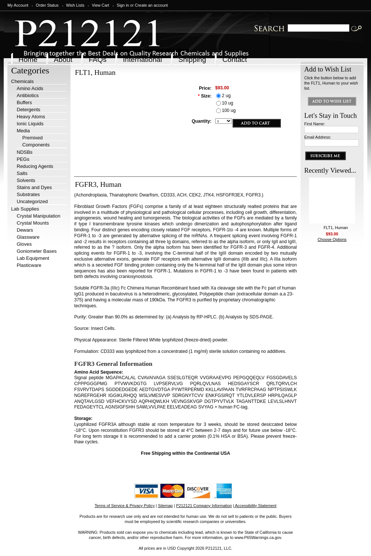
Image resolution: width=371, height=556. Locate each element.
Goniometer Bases (37, 251)
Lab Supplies (25, 209)
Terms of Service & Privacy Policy (125, 505)
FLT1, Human (336, 227)
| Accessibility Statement (254, 505)
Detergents (28, 109)
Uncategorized (32, 201)
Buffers (24, 102)
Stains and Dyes (34, 187)
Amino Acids (30, 88)
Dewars (25, 230)
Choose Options (332, 239)
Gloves (24, 244)
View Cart (100, 5)
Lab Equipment (33, 258)
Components (36, 145)
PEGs (23, 159)
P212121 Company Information (204, 505)
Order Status (47, 5)
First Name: (314, 124)
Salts (22, 173)
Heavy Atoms (31, 116)
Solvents (26, 180)
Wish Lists (75, 5)
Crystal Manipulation (38, 216)
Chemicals (22, 81)
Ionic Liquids (30, 123)
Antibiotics (28, 95)
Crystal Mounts (33, 223)
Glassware (28, 237)
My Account (17, 5)
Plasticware (29, 265)
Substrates (28, 194)
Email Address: (317, 137)
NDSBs (25, 152)
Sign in (122, 5)
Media (23, 130)
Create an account (151, 5)
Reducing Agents (35, 166)
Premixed (32, 137)
